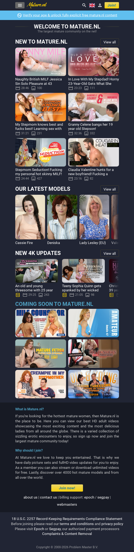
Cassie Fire (24, 243)
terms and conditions (77, 524)
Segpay (55, 529)
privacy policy (112, 524)
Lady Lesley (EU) (92, 243)
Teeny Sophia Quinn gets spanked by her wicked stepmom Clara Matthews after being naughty (83, 292)
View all (110, 42)
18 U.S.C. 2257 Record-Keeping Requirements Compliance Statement (67, 519)
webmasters (67, 504)
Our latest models (42, 189)
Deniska (53, 243)
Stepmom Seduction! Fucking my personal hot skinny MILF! (38, 172)
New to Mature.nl (41, 41)
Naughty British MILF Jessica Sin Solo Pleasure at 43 (38, 81)
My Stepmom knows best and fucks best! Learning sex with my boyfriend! (39, 128)
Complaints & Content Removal (67, 534)
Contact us (48, 497)
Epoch (39, 529)
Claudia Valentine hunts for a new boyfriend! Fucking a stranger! (91, 174)
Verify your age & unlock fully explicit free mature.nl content (70, 15)
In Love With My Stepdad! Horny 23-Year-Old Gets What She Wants (93, 83)
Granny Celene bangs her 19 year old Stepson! (90, 126)
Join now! (67, 488)
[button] (115, 220)
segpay (103, 497)
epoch (89, 497)
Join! (112, 5)
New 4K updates (38, 253)
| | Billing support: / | (67, 501)
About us (30, 497)
